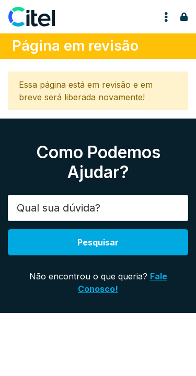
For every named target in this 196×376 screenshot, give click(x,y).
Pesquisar (98, 242)
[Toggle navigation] (166, 17)
